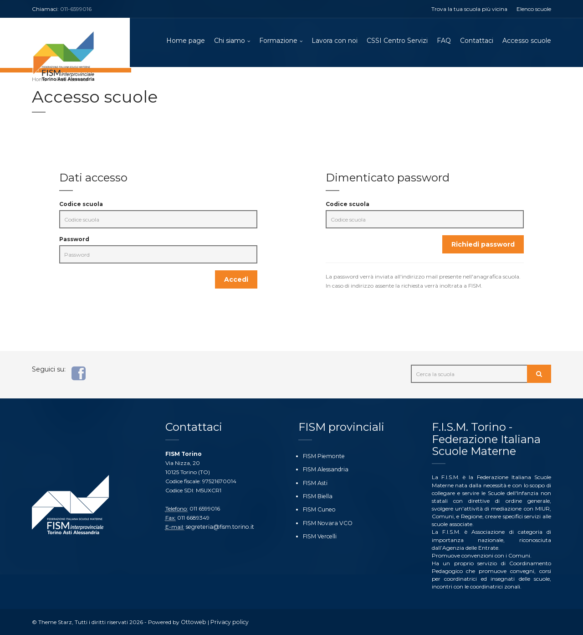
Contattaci (476, 41)
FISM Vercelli (319, 535)
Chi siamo (229, 41)
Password (74, 240)
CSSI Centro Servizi (397, 41)
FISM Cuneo (318, 509)
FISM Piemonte (323, 456)
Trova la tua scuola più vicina (469, 8)
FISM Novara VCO (326, 522)
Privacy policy (227, 622)
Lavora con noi (335, 41)
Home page (185, 41)
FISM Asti (315, 482)
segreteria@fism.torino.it (218, 526)
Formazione (278, 41)
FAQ (444, 41)
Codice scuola (81, 205)
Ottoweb (193, 622)
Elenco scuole (534, 8)
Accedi (236, 281)
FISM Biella (317, 495)
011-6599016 (76, 8)
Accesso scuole (526, 41)
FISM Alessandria (325, 469)
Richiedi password (483, 246)
